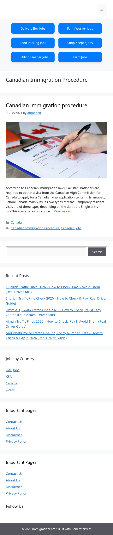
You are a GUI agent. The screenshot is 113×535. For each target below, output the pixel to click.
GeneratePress (81, 529)
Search (97, 252)
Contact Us (14, 421)
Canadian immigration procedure (46, 105)
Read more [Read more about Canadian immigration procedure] (62, 211)
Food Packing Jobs (33, 43)
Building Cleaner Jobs (32, 57)
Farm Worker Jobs (80, 28)
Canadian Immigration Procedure (35, 228)
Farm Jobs (80, 57)
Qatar (10, 389)
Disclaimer (14, 435)
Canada (16, 222)
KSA (9, 376)
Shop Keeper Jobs (80, 43)
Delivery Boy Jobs (33, 28)
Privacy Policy (16, 441)
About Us (13, 428)
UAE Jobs (13, 370)
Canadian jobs (71, 228)
